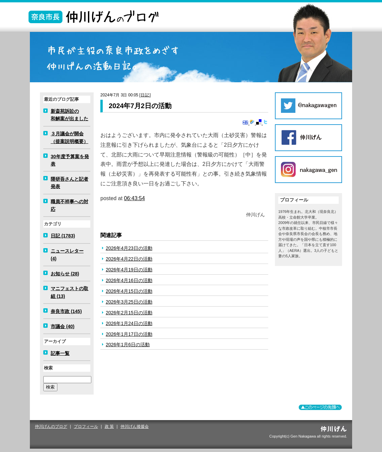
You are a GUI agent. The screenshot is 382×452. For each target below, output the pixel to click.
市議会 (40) (63, 326)
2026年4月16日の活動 (129, 280)
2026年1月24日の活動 (129, 323)
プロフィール (86, 426)
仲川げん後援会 (135, 426)
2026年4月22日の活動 (129, 259)
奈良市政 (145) (66, 311)
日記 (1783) (63, 235)
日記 (145, 95)
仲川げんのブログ (51, 426)
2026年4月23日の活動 (129, 248)
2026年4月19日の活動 (129, 269)
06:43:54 (134, 198)
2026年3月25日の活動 (129, 302)
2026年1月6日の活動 (128, 344)
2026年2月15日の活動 (129, 312)
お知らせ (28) (65, 273)
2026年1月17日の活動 (129, 334)
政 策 (109, 426)
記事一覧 (60, 353)
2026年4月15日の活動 (129, 291)
